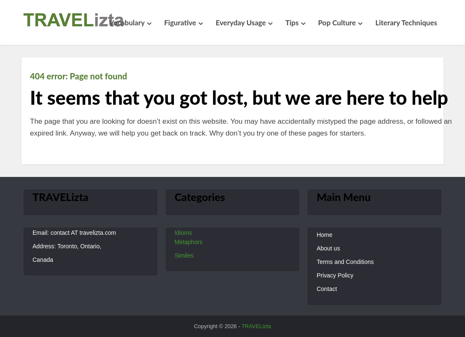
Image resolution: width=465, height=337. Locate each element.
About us (328, 248)
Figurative (180, 22)
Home (324, 234)
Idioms (183, 232)
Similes (184, 255)
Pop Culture (337, 22)
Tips (292, 22)
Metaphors (189, 242)
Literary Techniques (406, 22)
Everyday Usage (241, 22)
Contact (326, 288)
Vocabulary (127, 22)
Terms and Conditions (344, 261)
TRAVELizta (256, 326)
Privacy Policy (334, 275)
